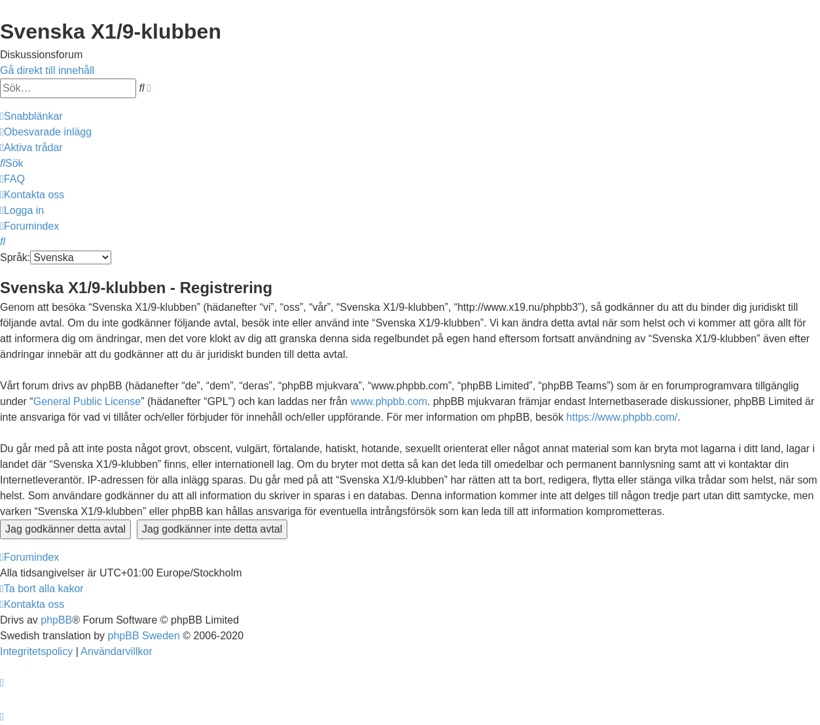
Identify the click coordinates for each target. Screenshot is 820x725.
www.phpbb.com (388, 401)
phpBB (56, 620)
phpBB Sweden (144, 635)
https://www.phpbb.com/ (621, 417)
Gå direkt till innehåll (47, 70)
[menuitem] (46, 131)
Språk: (15, 257)
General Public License (87, 401)
